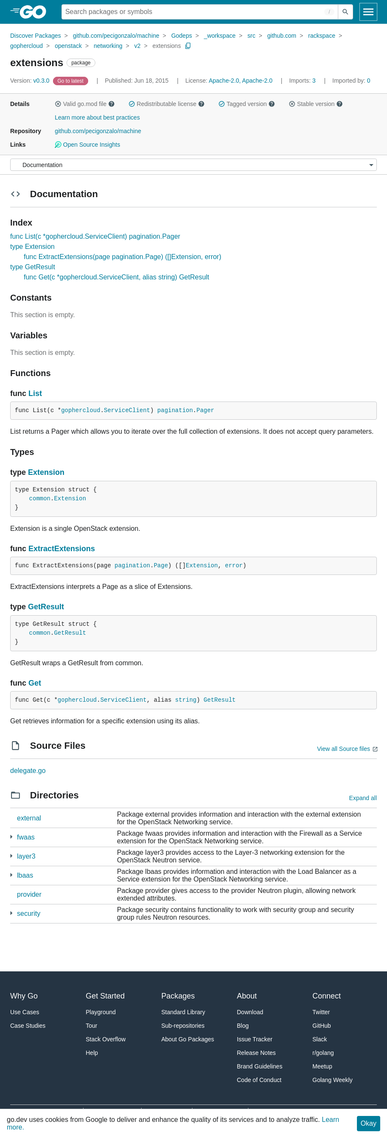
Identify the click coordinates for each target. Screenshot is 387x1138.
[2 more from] (11, 856)
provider (29, 894)
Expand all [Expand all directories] (363, 798)
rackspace (321, 35)
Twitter (321, 1012)
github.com (281, 35)
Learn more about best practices (97, 117)
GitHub (321, 1025)
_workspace (220, 35)
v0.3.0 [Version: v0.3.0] (30, 80)
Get (34, 683)
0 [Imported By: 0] (351, 80)
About (247, 996)
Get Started (105, 996)
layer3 (26, 856)
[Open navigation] (368, 11)
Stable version (316, 103)
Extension (46, 472)
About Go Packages (187, 1039)
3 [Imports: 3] (303, 80)
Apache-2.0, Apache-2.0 (240, 80)
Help (92, 1052)
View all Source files (343, 748)
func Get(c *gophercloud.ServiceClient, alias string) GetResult (116, 277)
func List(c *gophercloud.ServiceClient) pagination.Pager (95, 236)
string (185, 700)
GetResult (46, 606)
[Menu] (193, 165)
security (28, 913)
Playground (101, 1012)
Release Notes (256, 1052)
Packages (178, 996)
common (39, 498)
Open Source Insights (87, 144)
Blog (243, 1025)
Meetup (322, 1066)
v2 (137, 45)
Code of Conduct (259, 1080)
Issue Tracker (255, 1039)
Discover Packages (35, 35)
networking (108, 45)
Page (161, 565)
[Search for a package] (199, 12)
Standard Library (183, 1012)
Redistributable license (166, 103)
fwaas (26, 837)
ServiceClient (127, 410)
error (234, 565)
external (29, 818)
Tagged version (246, 103)
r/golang (323, 1052)
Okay (368, 1123)
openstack (68, 45)
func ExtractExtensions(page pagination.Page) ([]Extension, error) (122, 256)
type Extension (32, 246)
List (35, 393)
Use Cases (24, 1012)
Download (250, 1012)
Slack (319, 1039)
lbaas (25, 875)
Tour (91, 1025)
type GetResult (32, 267)
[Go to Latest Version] (71, 80)
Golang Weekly (332, 1080)
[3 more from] (11, 836)
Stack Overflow (105, 1039)
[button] (58, 103)
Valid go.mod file (85, 103)
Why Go (24, 996)
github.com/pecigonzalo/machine (116, 35)
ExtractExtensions (61, 548)
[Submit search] (345, 12)
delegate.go (28, 770)
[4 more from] (11, 875)
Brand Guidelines (259, 1066)
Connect (326, 996)
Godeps (181, 35)
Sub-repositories (183, 1025)
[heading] (35, 12)
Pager (205, 410)
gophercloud (26, 45)
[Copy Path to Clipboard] (188, 46)
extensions (167, 45)
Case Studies (27, 1025)
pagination (175, 410)
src (252, 35)
